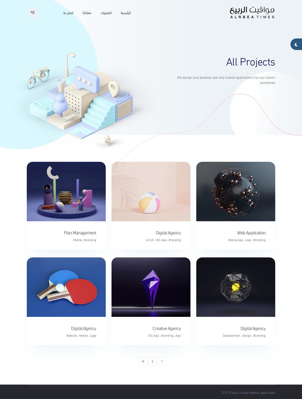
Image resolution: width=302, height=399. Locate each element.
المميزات (106, 12)
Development (231, 335)
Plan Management (80, 232)
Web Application (251, 232)
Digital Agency (168, 232)
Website (71, 335)
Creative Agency (167, 328)
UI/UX (150, 239)
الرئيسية (126, 12)
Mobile (77, 239)
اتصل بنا (68, 12)
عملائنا (87, 12)
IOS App (161, 239)
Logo (248, 239)
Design (246, 335)
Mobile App (235, 239)
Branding (259, 239)
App (178, 335)
